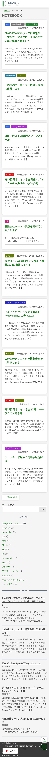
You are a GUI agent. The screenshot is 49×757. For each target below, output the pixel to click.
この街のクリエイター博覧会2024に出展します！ (24, 360)
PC (3, 549)
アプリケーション (19, 127)
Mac (7, 24)
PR (7, 221)
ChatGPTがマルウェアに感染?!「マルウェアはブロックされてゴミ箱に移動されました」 (24, 37)
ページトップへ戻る (44, 747)
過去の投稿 (10, 497)
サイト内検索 (8, 504)
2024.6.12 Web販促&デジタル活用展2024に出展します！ (24, 262)
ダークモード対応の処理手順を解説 (24, 459)
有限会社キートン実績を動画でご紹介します (24, 228)
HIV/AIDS (9, 174)
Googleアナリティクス (12, 523)
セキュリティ (32, 24)
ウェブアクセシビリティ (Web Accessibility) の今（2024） (22, 313)
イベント (21, 76)
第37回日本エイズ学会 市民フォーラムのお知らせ (24, 411)
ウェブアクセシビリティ (15, 303)
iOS (3, 536)
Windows (6, 567)
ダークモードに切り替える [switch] (44, 740)
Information (10, 76)
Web (4, 562)
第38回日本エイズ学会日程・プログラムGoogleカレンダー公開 (24, 181)
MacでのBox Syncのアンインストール (24, 137)
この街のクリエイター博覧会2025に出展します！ (24, 86)
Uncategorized (17, 24)
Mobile (5, 545)
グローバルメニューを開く (43, 4)
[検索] (42, 509)
